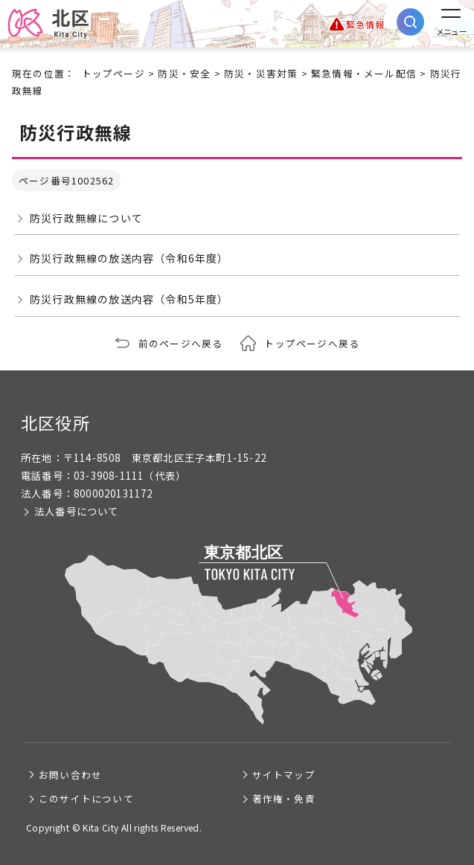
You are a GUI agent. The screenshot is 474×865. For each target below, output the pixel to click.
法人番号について (76, 511)
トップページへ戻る (311, 343)
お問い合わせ (70, 775)
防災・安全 (184, 73)
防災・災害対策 (261, 73)
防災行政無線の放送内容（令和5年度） (129, 299)
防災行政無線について (86, 217)
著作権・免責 (284, 798)
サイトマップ (284, 775)
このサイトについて (86, 798)
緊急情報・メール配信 (364, 73)
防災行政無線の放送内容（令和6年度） (129, 258)
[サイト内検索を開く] (410, 22)
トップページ (113, 73)
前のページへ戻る (180, 343)
